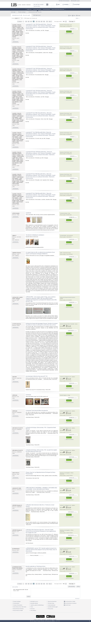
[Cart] (58, 4)
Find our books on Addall (17, 610)
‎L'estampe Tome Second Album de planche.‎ (37, 410)
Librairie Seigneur (63, 395)
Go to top (77, 598)
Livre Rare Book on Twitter (69, 601)
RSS (73, 15)
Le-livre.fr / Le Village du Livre (65, 376)
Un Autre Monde (63, 235)
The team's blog (50, 603)
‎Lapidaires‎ (28, 213)
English (35, 619)
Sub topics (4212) (37, 15)
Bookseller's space (75, 0)
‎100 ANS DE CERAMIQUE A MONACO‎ (35, 235)
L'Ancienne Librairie (63, 213)
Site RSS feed (67, 605)
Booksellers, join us (33, 601)
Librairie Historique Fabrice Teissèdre (67, 323)
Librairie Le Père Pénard (64, 24)
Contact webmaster (50, 605)
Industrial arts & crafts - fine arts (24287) (21, 15)
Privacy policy (49, 608)
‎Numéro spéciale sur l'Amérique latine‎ (35, 566)
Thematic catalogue (22, 12)
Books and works (37, 9)
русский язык (49, 619)
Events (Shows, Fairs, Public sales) (19, 606)
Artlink (61, 252)
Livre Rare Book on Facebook (70, 603)
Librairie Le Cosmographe (65, 472)
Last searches (15, 586)
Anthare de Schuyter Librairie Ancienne (67, 297)
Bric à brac (33, 608)
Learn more (57, 620)
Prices (32, 606)
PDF (69, 15)
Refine (78, 18)
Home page (29, 9)
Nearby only (34, 18)
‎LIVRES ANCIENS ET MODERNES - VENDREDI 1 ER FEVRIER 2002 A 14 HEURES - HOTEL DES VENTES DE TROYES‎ (41, 488)
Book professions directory (58, 9)
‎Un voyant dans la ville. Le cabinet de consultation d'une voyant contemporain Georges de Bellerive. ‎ (40, 253)
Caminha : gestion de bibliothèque (37, 605)
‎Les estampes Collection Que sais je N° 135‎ (36, 376)
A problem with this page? (52, 606)
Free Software (33, 610)
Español (54, 619)
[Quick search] (40, 4)
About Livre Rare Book (52, 601)
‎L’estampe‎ (28, 394)
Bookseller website (33, 603)
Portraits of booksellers (17, 605)
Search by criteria (37, 6)
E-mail (78, 15)
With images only (27, 18)
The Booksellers (46, 9)
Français (39, 619)
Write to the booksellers (64, 0)
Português (44, 619)
